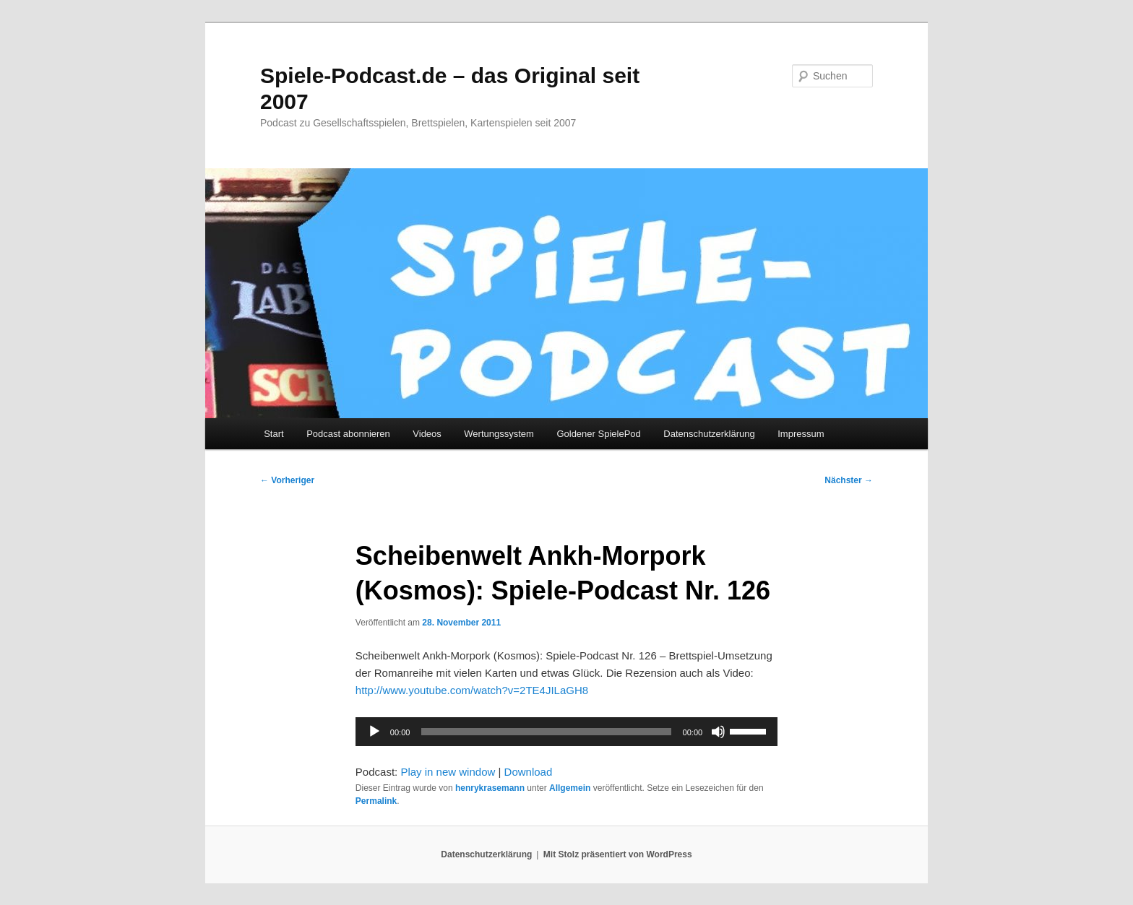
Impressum (800, 433)
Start (273, 433)
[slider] (546, 731)
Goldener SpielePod (598, 433)
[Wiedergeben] (374, 731)
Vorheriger (287, 480)
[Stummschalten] (718, 731)
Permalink (376, 801)
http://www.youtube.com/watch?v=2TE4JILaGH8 (472, 690)
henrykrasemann (490, 788)
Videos (427, 433)
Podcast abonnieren (348, 433)
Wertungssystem (499, 433)
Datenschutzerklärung (708, 433)
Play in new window (447, 772)
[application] (566, 731)
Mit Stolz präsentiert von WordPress (617, 854)
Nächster (848, 480)
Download (528, 772)
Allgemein (569, 788)
